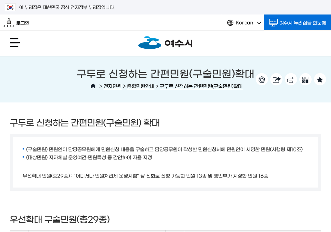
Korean (244, 25)
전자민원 (112, 85)
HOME (93, 86)
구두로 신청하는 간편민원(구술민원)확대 (201, 85)
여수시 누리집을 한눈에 (297, 22)
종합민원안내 (140, 85)
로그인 (16, 22)
